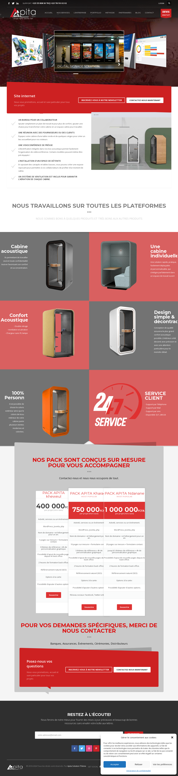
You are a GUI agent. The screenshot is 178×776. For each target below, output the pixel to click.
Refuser (138, 764)
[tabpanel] (131, 143)
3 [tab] (134, 165)
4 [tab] (141, 165)
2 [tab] (128, 165)
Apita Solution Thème (76, 766)
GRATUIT (166, 13)
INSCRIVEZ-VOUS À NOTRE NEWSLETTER (101, 100)
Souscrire (53, 595)
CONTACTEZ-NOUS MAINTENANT (145, 100)
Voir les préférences (162, 764)
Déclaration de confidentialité (138, 770)
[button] (172, 737)
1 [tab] (121, 165)
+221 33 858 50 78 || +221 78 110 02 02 (49, 3)
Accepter (114, 764)
